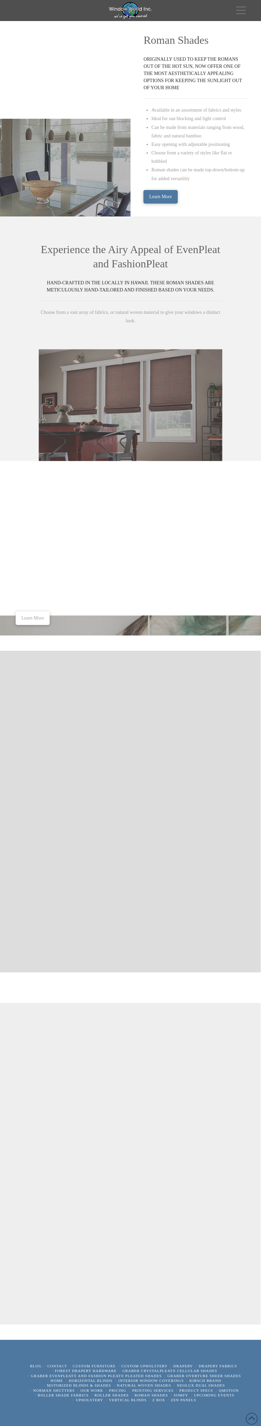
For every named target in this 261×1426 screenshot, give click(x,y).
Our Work (92, 1390)
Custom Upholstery (144, 1366)
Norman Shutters (54, 1390)
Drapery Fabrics (218, 1366)
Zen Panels (183, 1400)
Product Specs (196, 1390)
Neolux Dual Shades (201, 1385)
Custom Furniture (94, 1366)
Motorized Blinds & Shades (79, 1385)
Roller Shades (111, 1395)
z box (158, 1400)
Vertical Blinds (128, 1400)
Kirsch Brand (206, 1381)
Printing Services (153, 1390)
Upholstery (89, 1400)
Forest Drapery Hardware (86, 1371)
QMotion (229, 1390)
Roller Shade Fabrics (63, 1395)
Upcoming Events (214, 1395)
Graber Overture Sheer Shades (204, 1376)
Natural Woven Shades (144, 1385)
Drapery (183, 1366)
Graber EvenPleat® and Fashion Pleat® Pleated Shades (96, 1376)
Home (57, 1381)
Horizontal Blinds (90, 1381)
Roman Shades (151, 1395)
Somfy (181, 1395)
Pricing (117, 1390)
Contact (57, 1366)
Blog (35, 1366)
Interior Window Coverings (151, 1381)
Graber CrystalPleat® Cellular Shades (169, 1371)
